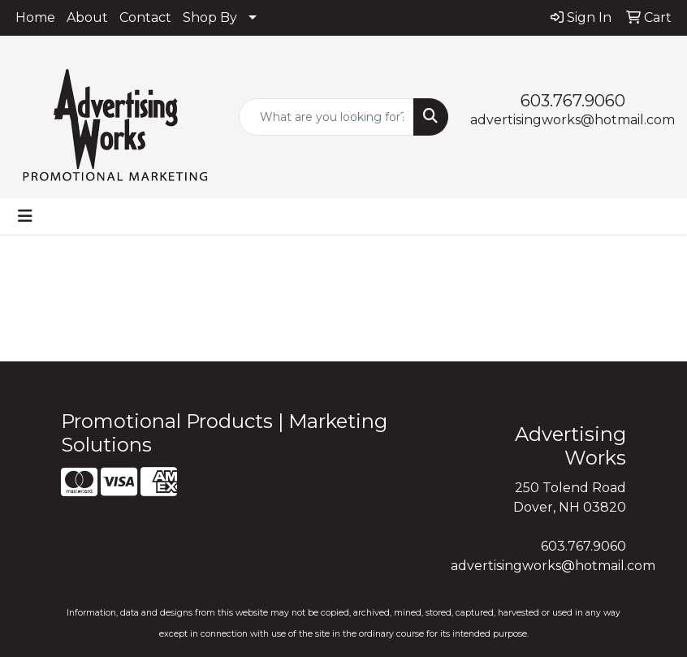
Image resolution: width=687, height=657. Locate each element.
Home (35, 17)
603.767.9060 (573, 100)
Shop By (210, 17)
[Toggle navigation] (25, 216)
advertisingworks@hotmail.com (572, 120)
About (87, 17)
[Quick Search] (326, 117)
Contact (145, 17)
